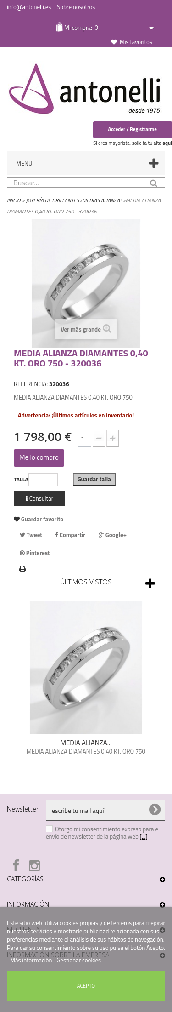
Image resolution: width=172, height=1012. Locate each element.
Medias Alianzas (102, 200)
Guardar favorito (41, 519)
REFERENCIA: (31, 384)
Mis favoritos (136, 41)
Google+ (113, 534)
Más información (31, 960)
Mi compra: (80, 27)
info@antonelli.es (29, 6)
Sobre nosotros (76, 6)
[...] (144, 836)
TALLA (21, 479)
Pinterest (35, 552)
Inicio (14, 200)
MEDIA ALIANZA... (85, 743)
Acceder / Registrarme (132, 129)
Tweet (31, 534)
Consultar (39, 498)
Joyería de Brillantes (52, 200)
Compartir (70, 534)
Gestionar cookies (78, 960)
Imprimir (23, 567)
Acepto (86, 985)
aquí (167, 143)
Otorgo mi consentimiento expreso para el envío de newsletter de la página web (103, 832)
